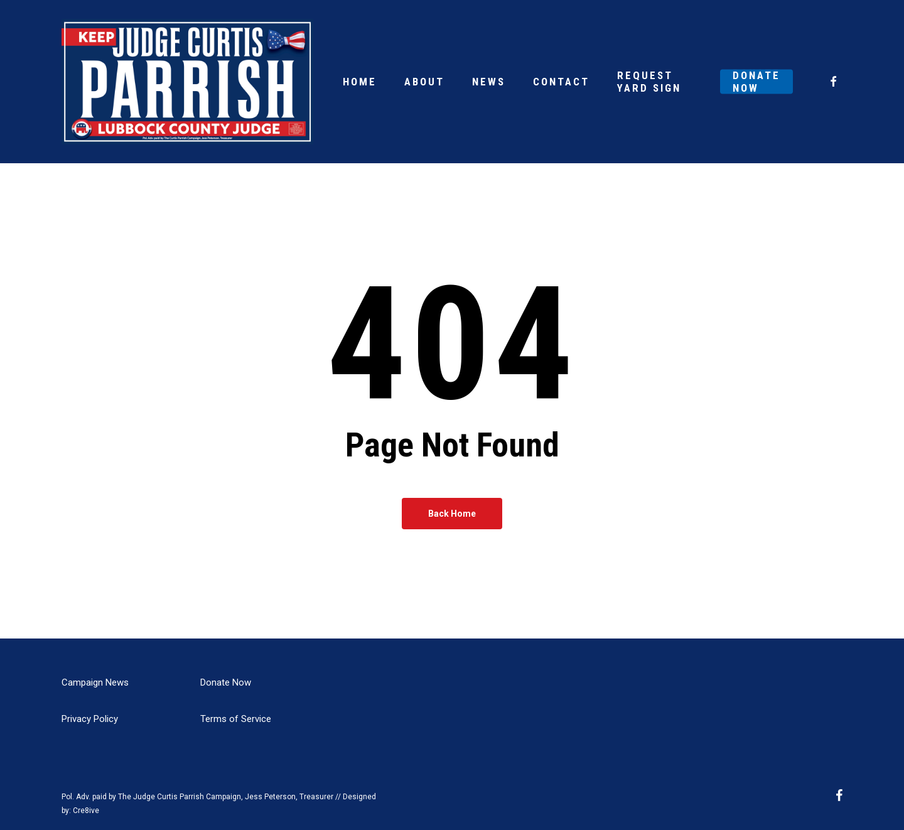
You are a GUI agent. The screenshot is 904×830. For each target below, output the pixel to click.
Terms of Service (235, 719)
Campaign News (95, 682)
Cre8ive (86, 810)
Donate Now (225, 682)
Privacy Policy (90, 719)
